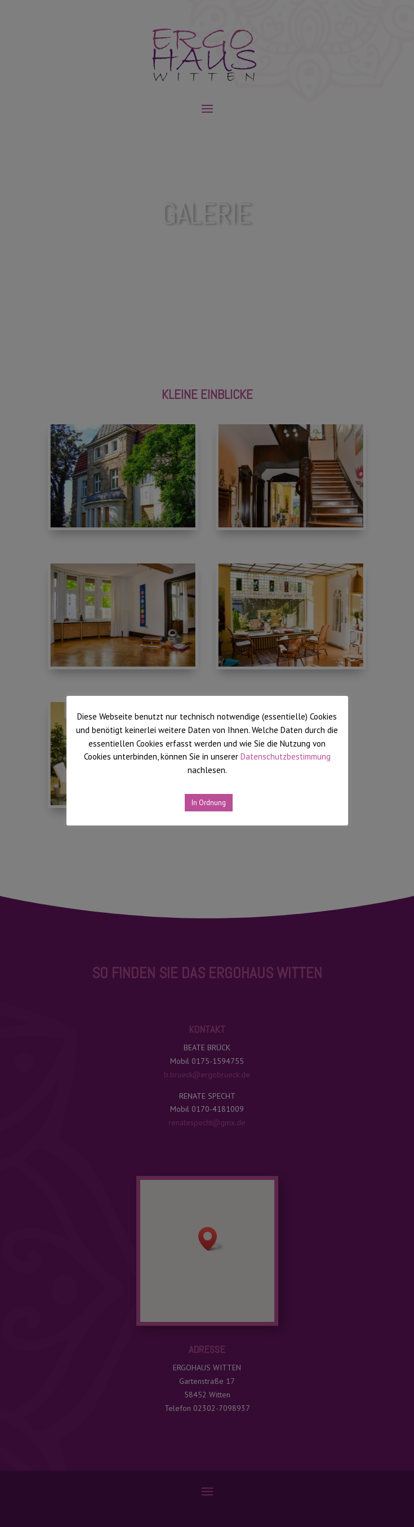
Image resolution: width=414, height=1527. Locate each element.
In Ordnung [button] (209, 802)
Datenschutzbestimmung (286, 756)
